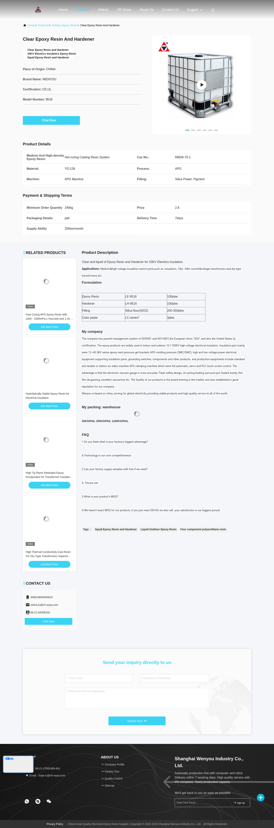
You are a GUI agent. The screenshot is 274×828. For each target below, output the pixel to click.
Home (63, 10)
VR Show (124, 10)
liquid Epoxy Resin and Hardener (116, 529)
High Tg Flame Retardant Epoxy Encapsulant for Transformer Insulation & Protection (48, 477)
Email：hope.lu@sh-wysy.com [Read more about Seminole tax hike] (45, 775)
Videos (103, 10)
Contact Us (170, 10)
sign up (239, 802)
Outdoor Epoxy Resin (64, 25)
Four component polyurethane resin (203, 529)
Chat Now (51, 120)
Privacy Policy (55, 824)
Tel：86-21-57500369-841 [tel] (42, 768)
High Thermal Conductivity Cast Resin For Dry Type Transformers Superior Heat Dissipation (48, 556)
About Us (146, 10)
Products (83, 10)
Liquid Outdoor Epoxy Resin (159, 529)
